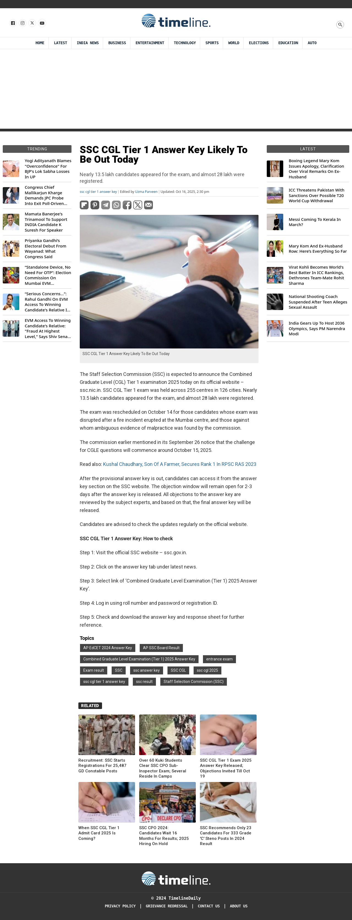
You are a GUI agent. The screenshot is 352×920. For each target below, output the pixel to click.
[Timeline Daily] (176, 878)
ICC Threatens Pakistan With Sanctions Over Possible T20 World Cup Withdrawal (316, 195)
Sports (212, 43)
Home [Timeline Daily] (39, 43)
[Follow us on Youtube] (41, 23)
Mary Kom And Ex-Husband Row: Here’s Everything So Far (318, 248)
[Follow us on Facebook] (12, 23)
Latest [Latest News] (60, 43)
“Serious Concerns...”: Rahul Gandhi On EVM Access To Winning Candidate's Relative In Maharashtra (47, 302)
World (233, 43)
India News (88, 43)
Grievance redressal (167, 906)
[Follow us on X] (32, 23)
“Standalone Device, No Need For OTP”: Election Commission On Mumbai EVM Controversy (48, 275)
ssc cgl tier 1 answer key (98, 191)
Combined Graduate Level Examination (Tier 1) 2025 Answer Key (139, 659)
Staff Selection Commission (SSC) (194, 681)
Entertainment (150, 43)
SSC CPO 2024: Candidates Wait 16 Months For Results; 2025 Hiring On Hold (164, 835)
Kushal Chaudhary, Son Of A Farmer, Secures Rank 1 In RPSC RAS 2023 (179, 464)
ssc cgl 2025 (207, 670)
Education (288, 43)
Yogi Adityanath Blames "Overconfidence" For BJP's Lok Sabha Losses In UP (48, 168)
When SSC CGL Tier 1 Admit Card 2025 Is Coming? (99, 833)
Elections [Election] (259, 43)
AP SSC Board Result (161, 648)
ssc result (144, 681)
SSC (118, 670)
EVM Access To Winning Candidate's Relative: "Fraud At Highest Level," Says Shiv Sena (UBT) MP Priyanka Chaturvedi (48, 328)
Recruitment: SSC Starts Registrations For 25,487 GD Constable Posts (102, 765)
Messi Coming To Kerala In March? (315, 222)
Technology (185, 43)
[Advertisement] (176, 90)
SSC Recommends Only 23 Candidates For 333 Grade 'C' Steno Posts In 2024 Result (225, 835)
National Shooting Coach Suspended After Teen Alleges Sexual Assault (318, 302)
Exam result (93, 670)
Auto (312, 43)
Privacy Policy (120, 906)
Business (117, 43)
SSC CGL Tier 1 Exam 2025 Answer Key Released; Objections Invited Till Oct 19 (226, 768)
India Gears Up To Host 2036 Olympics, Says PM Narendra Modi (317, 328)
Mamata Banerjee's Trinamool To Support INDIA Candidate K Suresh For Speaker (46, 222)
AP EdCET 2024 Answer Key (107, 648)
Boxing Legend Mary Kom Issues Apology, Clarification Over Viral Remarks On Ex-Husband (316, 168)
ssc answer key (146, 670)
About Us (239, 906)
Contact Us (209, 906)
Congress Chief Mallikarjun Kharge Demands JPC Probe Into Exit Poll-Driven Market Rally (44, 195)
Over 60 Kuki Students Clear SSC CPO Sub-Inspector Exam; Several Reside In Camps (162, 768)
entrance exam (219, 659)
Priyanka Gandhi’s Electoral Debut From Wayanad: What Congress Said (45, 248)
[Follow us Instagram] (22, 23)
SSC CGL (178, 670)
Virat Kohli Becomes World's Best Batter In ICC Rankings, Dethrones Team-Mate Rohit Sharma (316, 275)
